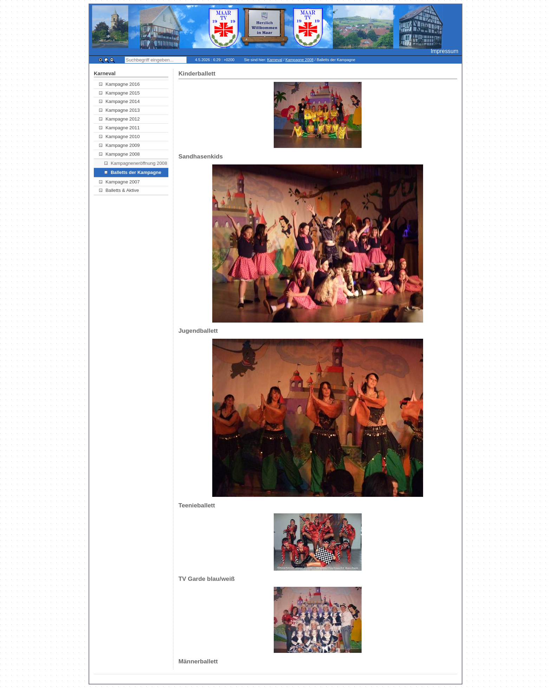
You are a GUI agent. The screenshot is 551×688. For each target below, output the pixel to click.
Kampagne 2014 (119, 101)
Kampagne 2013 (119, 110)
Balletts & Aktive (119, 190)
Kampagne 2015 (119, 93)
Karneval (274, 60)
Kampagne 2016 (119, 84)
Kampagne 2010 (119, 136)
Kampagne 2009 (119, 145)
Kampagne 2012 (119, 119)
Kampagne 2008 (299, 60)
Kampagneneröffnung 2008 (135, 163)
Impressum (444, 51)
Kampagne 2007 (119, 181)
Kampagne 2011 (119, 127)
